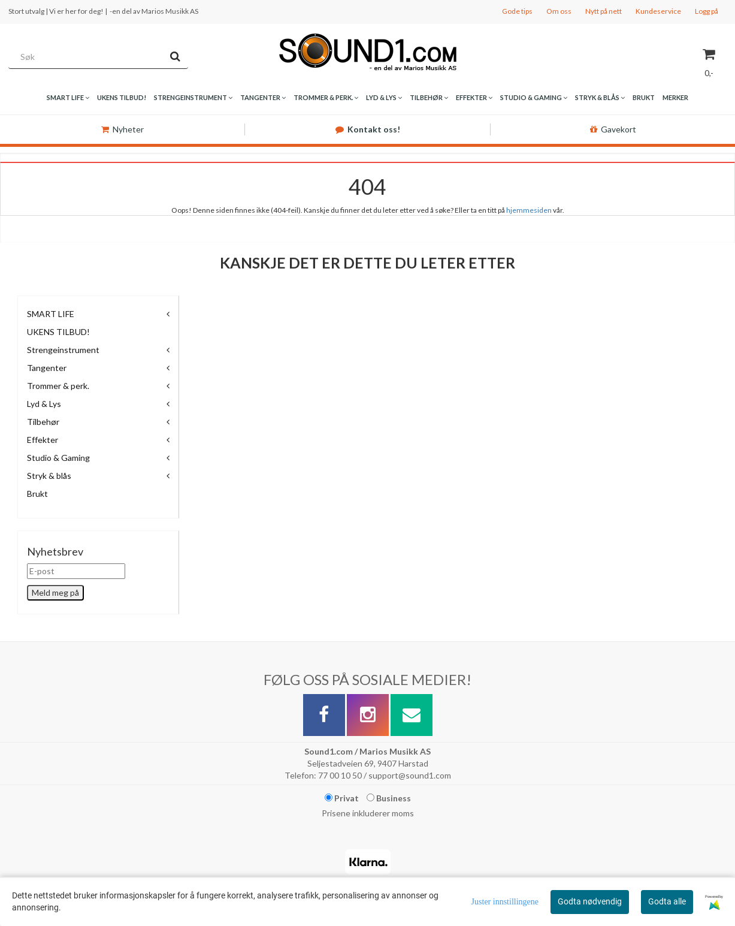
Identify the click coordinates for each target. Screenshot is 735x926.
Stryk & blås (49, 475)
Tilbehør (43, 422)
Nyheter (122, 129)
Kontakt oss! (367, 129)
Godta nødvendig (590, 901)
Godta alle (667, 901)
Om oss (558, 11)
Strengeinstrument (63, 350)
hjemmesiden (529, 210)
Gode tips (517, 11)
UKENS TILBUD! (58, 332)
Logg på (706, 11)
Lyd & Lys (44, 404)
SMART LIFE (50, 314)
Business (389, 798)
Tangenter (46, 368)
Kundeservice (658, 11)
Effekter (42, 440)
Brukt (37, 493)
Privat (342, 798)
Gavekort (613, 129)
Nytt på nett (603, 11)
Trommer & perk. (58, 386)
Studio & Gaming (58, 458)
